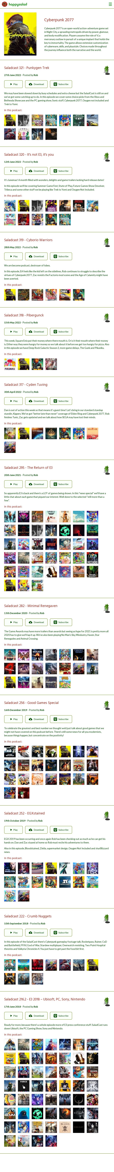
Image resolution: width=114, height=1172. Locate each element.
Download (36, 84)
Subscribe (61, 84)
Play (13, 84)
